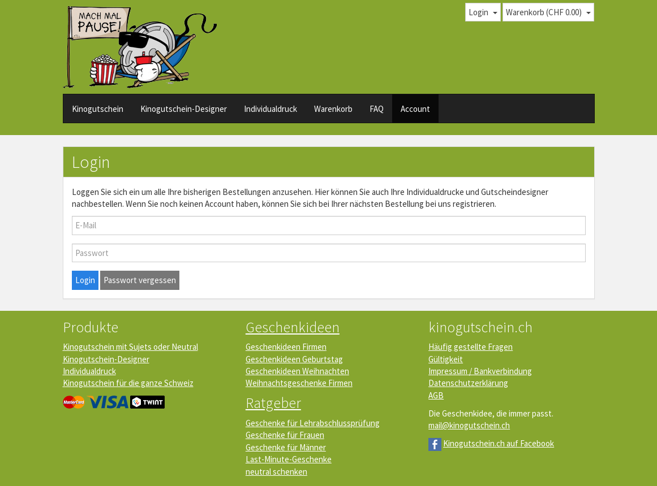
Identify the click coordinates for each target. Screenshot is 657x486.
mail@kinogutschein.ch (469, 425)
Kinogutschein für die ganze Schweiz (128, 382)
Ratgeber (273, 402)
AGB (436, 395)
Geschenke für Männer (286, 447)
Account (415, 108)
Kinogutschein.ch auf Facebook (498, 443)
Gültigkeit (445, 359)
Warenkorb (333, 108)
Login (85, 280)
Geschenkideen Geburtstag (294, 359)
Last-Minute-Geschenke (289, 459)
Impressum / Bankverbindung (480, 371)
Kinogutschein (97, 108)
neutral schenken (276, 471)
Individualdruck (270, 108)
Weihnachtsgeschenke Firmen (299, 382)
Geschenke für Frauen (285, 434)
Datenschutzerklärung (468, 382)
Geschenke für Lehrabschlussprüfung (313, 423)
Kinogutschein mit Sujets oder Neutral (130, 346)
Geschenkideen (293, 327)
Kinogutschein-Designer (183, 108)
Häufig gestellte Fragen (470, 346)
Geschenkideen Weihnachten (297, 371)
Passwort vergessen (140, 280)
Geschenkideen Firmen (286, 346)
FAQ (377, 108)
